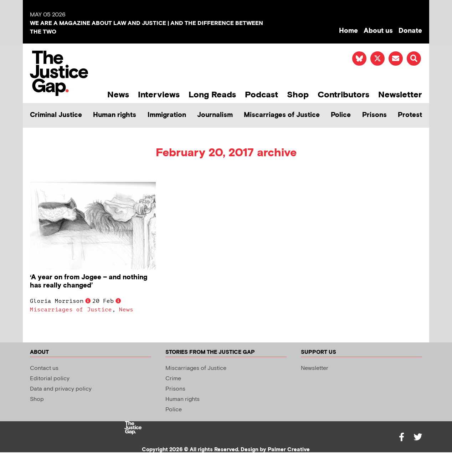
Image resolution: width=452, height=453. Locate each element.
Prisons (374, 115)
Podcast (261, 94)
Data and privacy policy (61, 389)
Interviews (159, 94)
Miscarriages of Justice (282, 115)
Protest (410, 115)
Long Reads (212, 94)
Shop (298, 94)
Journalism (215, 115)
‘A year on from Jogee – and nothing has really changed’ (88, 281)
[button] (414, 58)
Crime (173, 378)
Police (341, 115)
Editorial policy (50, 378)
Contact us (44, 368)
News (118, 94)
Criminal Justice (56, 115)
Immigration (167, 115)
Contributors (343, 94)
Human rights (114, 115)
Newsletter (400, 94)
